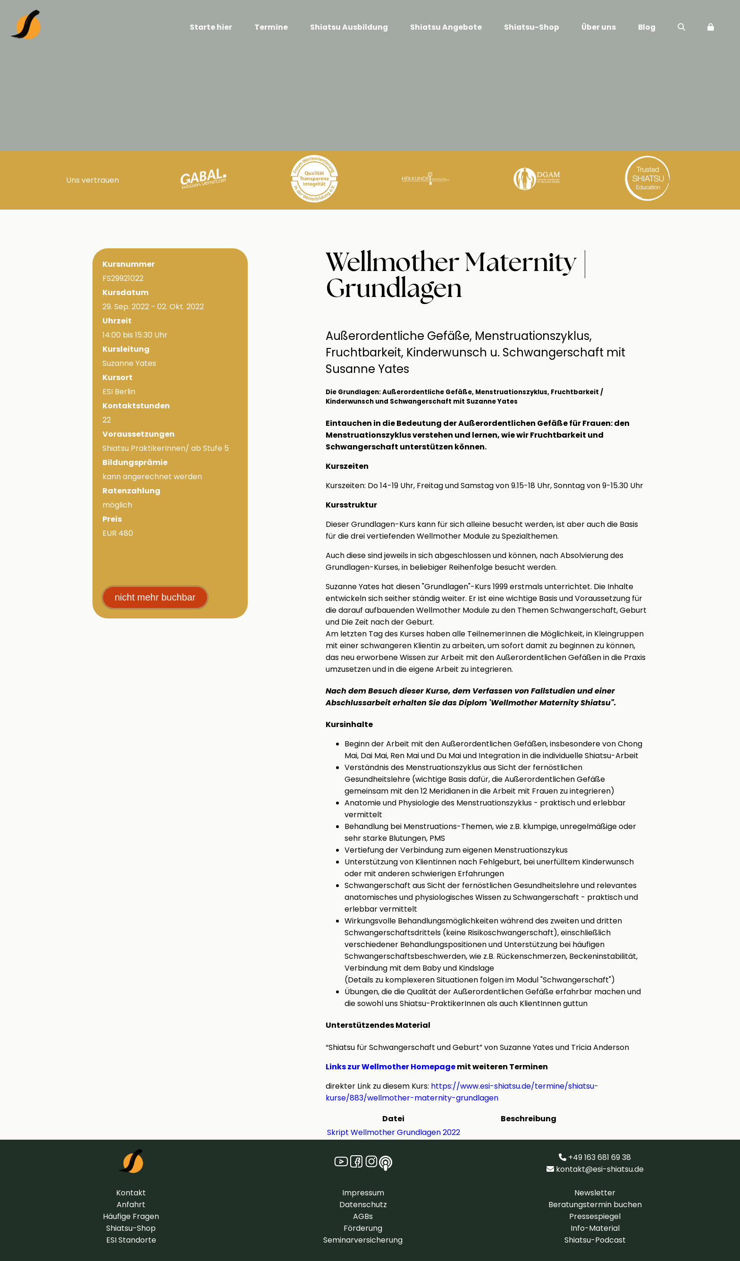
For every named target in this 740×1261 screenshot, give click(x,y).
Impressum (363, 1192)
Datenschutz (363, 1204)
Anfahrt (131, 1204)
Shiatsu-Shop (531, 27)
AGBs (363, 1216)
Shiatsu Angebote (446, 27)
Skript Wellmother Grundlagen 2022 (393, 1132)
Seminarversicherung (363, 1240)
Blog (647, 27)
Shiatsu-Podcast (595, 1240)
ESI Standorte (131, 1240)
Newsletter (594, 1192)
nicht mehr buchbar (155, 597)
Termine (271, 27)
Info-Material (595, 1228)
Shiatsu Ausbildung (349, 27)
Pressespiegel (595, 1216)
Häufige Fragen (131, 1216)
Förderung (363, 1228)
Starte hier (211, 27)
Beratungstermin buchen (595, 1204)
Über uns (598, 27)
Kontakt (131, 1192)
